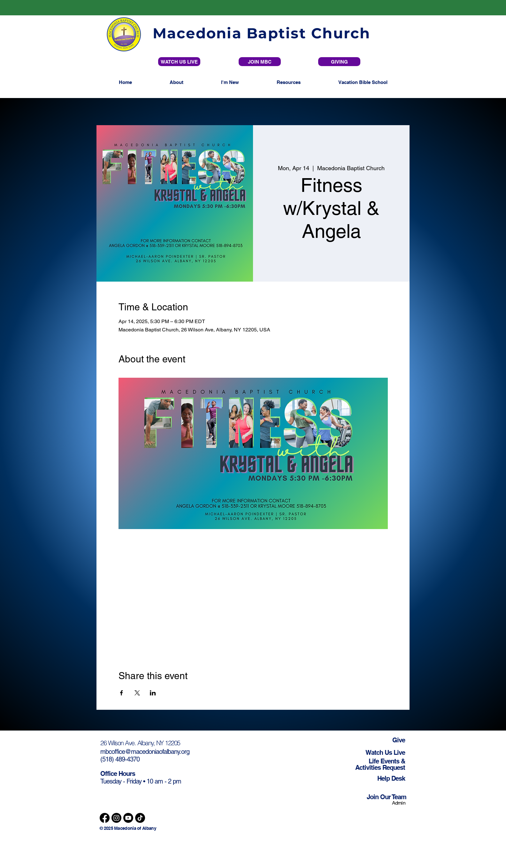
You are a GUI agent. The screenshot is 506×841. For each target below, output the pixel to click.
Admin (399, 803)
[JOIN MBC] (260, 61)
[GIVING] (339, 61)
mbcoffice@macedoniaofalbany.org (144, 751)
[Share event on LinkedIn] (153, 692)
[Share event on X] (137, 692)
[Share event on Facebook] (122, 692)
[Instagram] (116, 818)
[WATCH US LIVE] (179, 61)
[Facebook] (105, 818)
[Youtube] (128, 818)
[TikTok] (140, 818)
